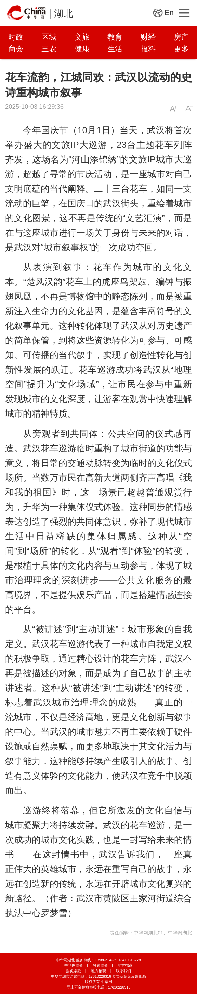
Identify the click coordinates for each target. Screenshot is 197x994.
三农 (48, 49)
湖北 (63, 13)
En (169, 13)
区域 (48, 37)
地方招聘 (98, 971)
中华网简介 (73, 965)
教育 (114, 37)
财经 (148, 37)
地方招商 (125, 965)
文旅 (82, 37)
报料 (148, 49)
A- (189, 108)
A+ (173, 108)
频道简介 (100, 965)
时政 (15, 37)
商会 (15, 49)
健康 (82, 49)
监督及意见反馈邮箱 (129, 976)
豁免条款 (73, 971)
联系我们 (123, 971)
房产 (181, 37)
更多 (181, 49)
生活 (114, 49)
